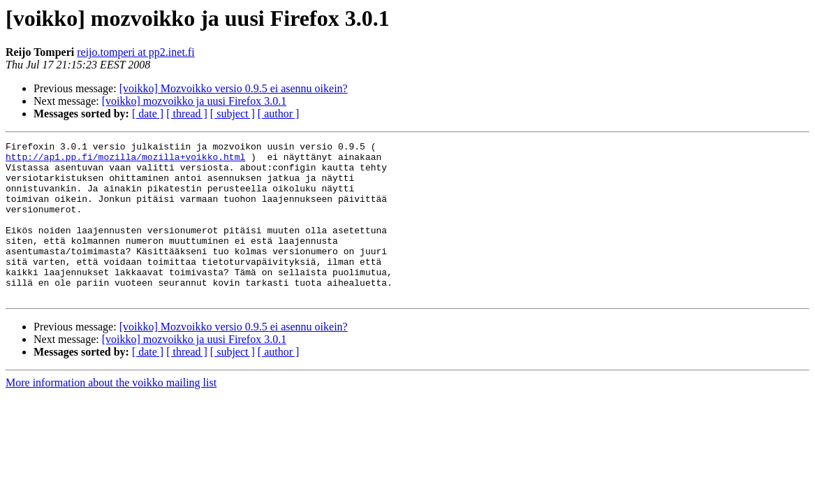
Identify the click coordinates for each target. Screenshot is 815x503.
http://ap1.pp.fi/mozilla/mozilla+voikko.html (125, 160)
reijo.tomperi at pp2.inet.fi (135, 52)
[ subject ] (232, 113)
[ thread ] (186, 113)
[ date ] (147, 113)
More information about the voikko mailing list (111, 414)
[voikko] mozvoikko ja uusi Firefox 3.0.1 (194, 101)
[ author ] (279, 113)
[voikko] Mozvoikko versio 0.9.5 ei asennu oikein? (233, 88)
